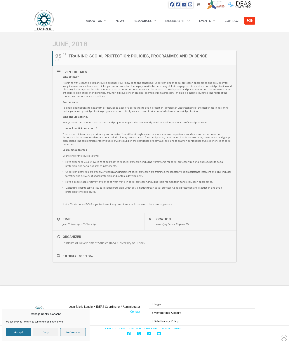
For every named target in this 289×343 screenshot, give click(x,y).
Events (166, 329)
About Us (111, 329)
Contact (135, 311)
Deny (46, 332)
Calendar (69, 256)
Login (156, 304)
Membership (151, 329)
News (122, 329)
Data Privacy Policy (165, 321)
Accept (18, 332)
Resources (135, 329)
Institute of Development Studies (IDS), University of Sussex (104, 243)
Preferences (73, 332)
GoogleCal (86, 256)
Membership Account (166, 313)
